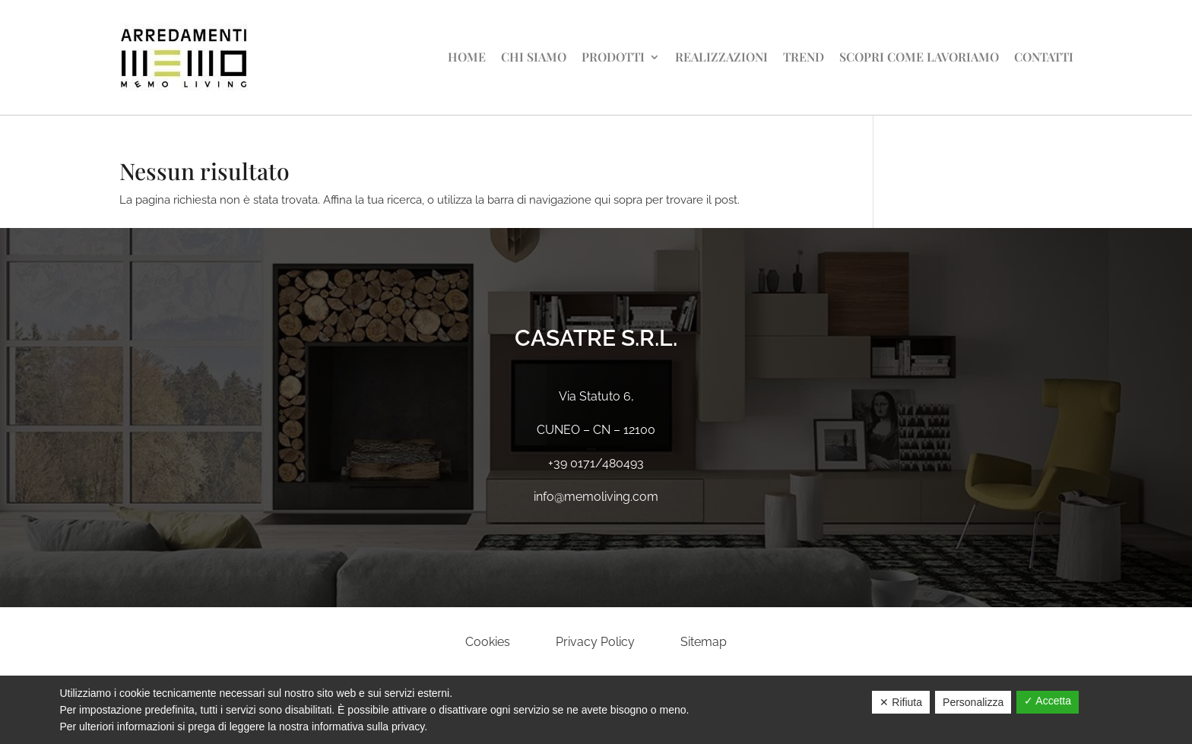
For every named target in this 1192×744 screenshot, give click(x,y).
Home (467, 57)
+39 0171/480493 (596, 463)
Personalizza (973, 702)
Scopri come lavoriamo (919, 57)
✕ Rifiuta (901, 702)
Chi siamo (533, 57)
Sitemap (703, 642)
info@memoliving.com (596, 496)
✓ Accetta (1047, 701)
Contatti (1043, 57)
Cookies (487, 642)
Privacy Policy (595, 642)
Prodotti (613, 57)
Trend (803, 57)
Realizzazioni (721, 57)
